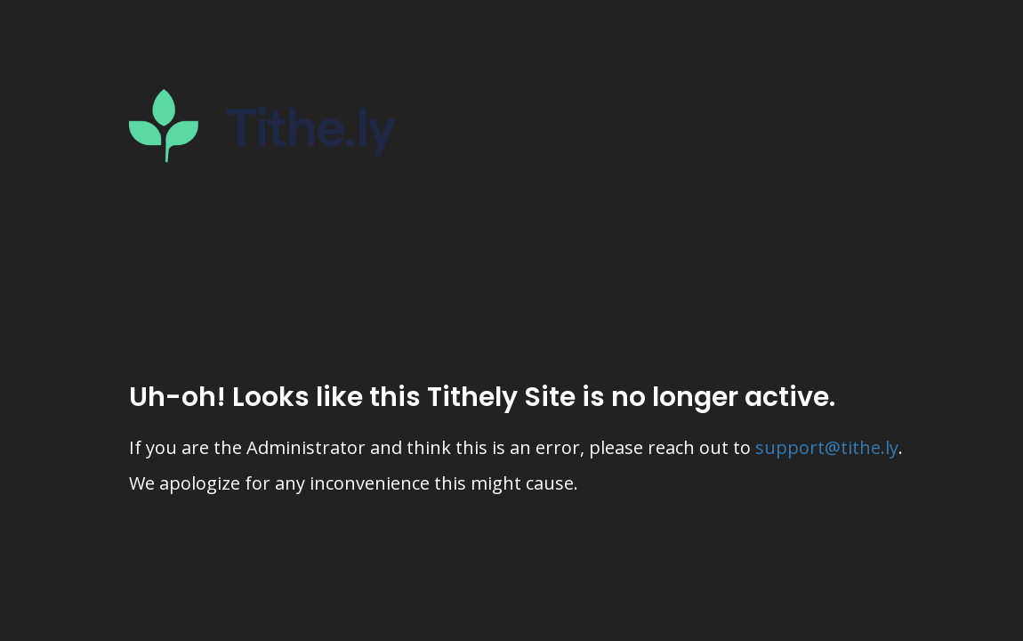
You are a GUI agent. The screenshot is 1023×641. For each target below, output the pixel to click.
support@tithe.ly (826, 447)
